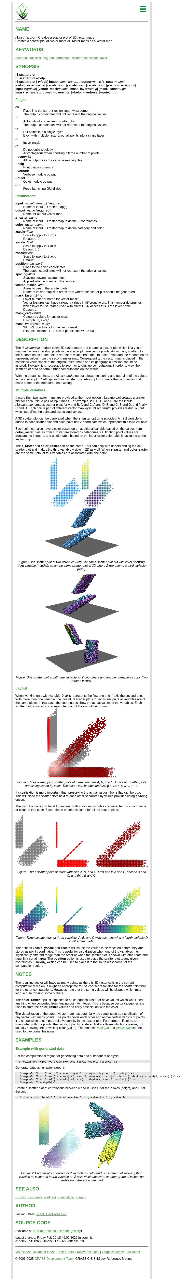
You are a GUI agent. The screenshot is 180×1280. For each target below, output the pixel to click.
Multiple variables (30, 390)
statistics (35, 58)
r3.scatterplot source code (51, 1234)
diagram (48, 58)
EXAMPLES (28, 1039)
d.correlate (34, 1200)
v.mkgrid (103, 1028)
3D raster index (44, 1255)
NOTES (23, 974)
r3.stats (20, 1200)
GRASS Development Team (54, 1262)
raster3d (21, 58)
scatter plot (80, 58)
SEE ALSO (27, 1192)
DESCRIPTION (31, 339)
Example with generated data (39, 1049)
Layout (21, 688)
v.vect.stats (124, 1028)
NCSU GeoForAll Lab (51, 1217)
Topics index (66, 1255)
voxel (103, 58)
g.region (80, 1200)
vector (93, 58)
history (76, 1234)
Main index (23, 1255)
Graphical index (113, 1255)
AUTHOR (25, 1209)
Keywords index (88, 1255)
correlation (63, 58)
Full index (133, 1255)
